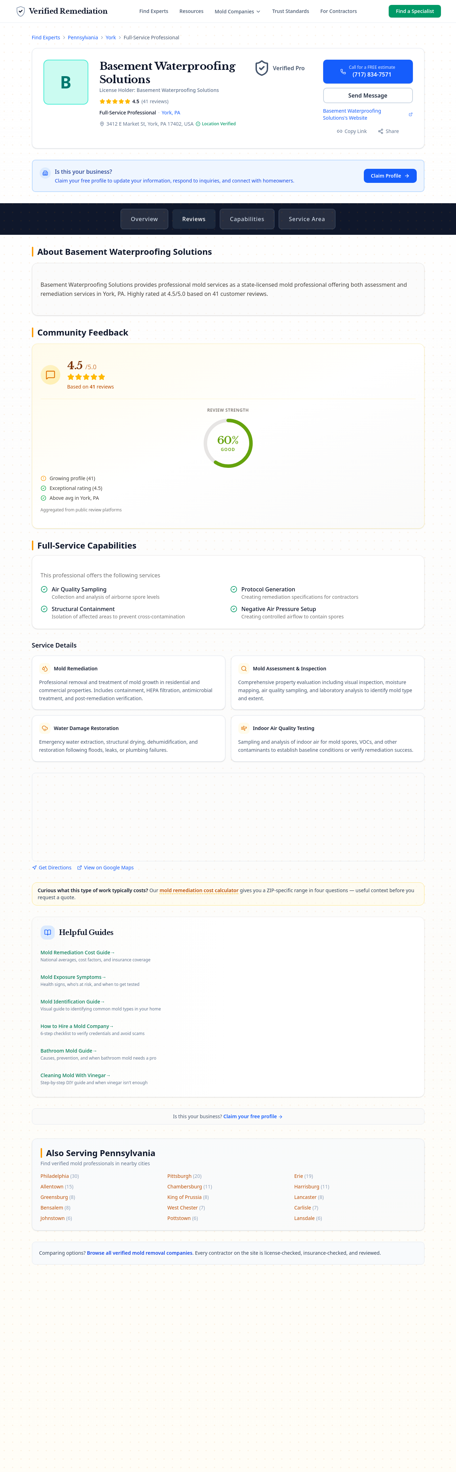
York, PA (171, 112)
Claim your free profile (253, 1116)
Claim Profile (390, 175)
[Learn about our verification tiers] (282, 68)
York (111, 37)
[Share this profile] (388, 131)
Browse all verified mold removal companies (139, 1252)
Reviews (194, 219)
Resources (191, 11)
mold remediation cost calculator (198, 890)
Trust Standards (290, 11)
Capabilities (247, 219)
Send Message (367, 95)
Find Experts (153, 11)
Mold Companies (238, 11)
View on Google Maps (105, 867)
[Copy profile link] (351, 131)
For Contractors (338, 11)
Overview (144, 219)
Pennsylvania (83, 37)
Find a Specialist (415, 11)
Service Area (307, 219)
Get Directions (52, 867)
